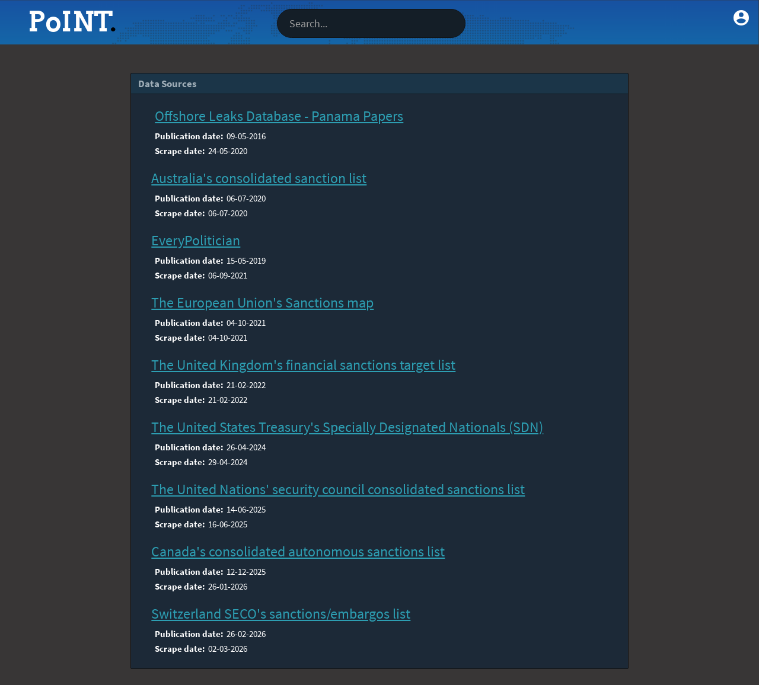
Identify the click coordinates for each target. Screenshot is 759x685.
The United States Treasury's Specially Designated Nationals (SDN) (347, 427)
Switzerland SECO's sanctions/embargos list (280, 613)
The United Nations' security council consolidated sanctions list (338, 489)
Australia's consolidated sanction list (258, 178)
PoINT (69, 22)
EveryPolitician (195, 240)
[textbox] (371, 23)
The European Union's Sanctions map (262, 302)
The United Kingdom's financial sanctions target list (303, 365)
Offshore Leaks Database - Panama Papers (279, 116)
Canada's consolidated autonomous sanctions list (298, 551)
